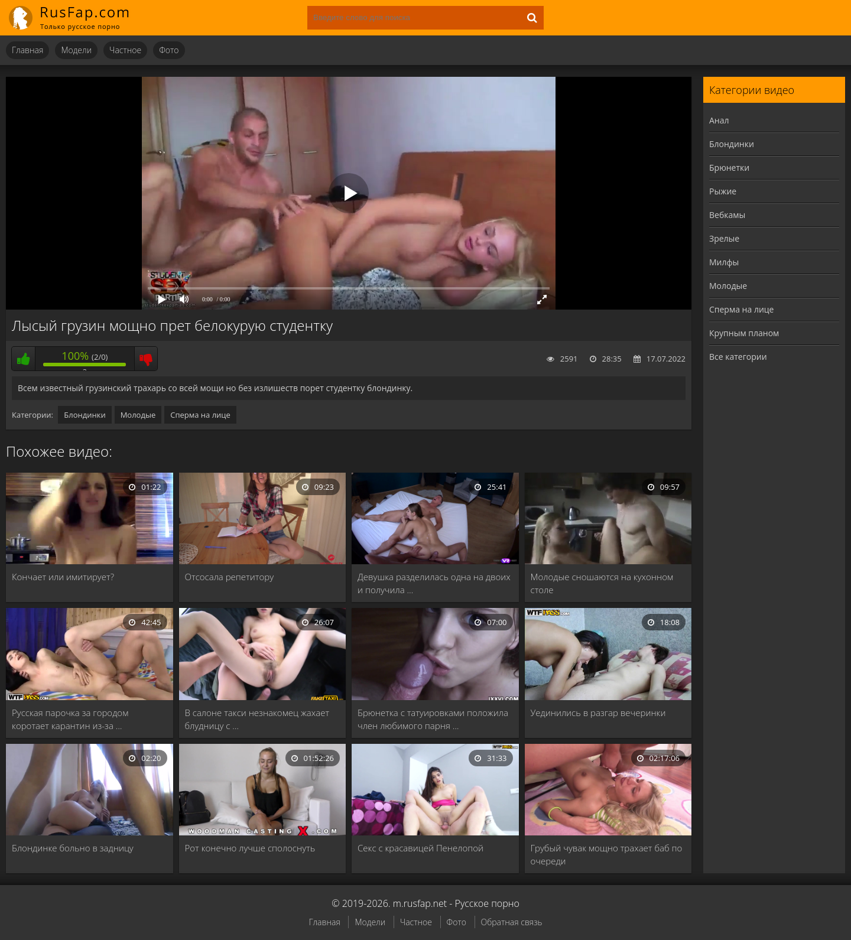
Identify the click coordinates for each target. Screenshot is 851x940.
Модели (76, 50)
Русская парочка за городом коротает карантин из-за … (70, 719)
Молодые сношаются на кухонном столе (602, 583)
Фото (168, 50)
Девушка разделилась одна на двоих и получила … (434, 583)
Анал (719, 120)
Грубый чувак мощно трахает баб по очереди (607, 854)
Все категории (738, 356)
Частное (125, 50)
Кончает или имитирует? (63, 577)
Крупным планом (744, 333)
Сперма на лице (200, 414)
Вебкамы (727, 214)
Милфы (724, 262)
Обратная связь (512, 922)
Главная (27, 50)
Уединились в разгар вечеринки (598, 712)
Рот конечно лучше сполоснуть (250, 848)
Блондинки (84, 414)
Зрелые (724, 238)
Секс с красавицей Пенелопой (420, 848)
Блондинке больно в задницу (73, 848)
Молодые (138, 414)
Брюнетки (729, 167)
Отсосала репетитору (229, 577)
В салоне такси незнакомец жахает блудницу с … (257, 719)
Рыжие (722, 191)
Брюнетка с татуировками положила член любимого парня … (433, 719)
